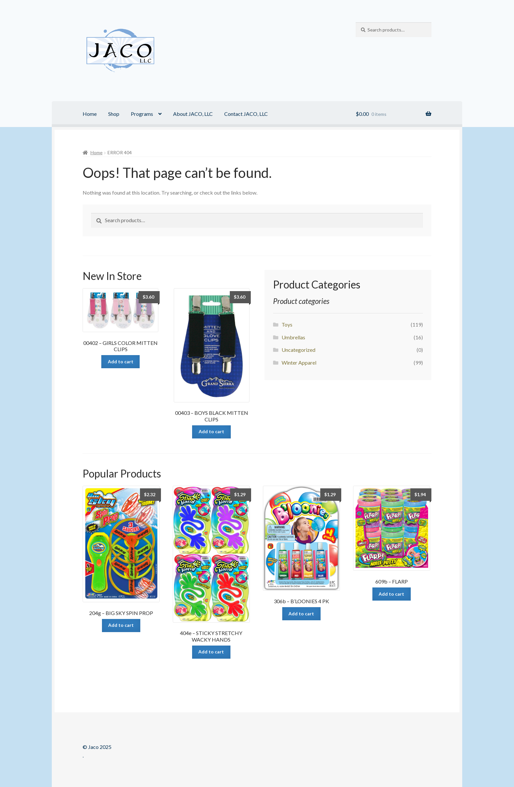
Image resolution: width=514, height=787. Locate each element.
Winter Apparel (299, 362)
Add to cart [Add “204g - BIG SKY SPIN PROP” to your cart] (121, 625)
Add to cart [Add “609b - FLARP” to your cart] (391, 594)
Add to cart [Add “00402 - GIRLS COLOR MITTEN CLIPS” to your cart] (120, 361)
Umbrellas (293, 337)
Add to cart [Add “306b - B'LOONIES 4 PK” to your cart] (301, 613)
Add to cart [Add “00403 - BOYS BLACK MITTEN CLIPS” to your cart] (211, 431)
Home (90, 114)
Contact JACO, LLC (246, 114)
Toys (287, 324)
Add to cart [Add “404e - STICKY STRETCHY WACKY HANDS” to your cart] (211, 651)
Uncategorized (298, 350)
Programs (142, 114)
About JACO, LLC (193, 114)
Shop (113, 114)
